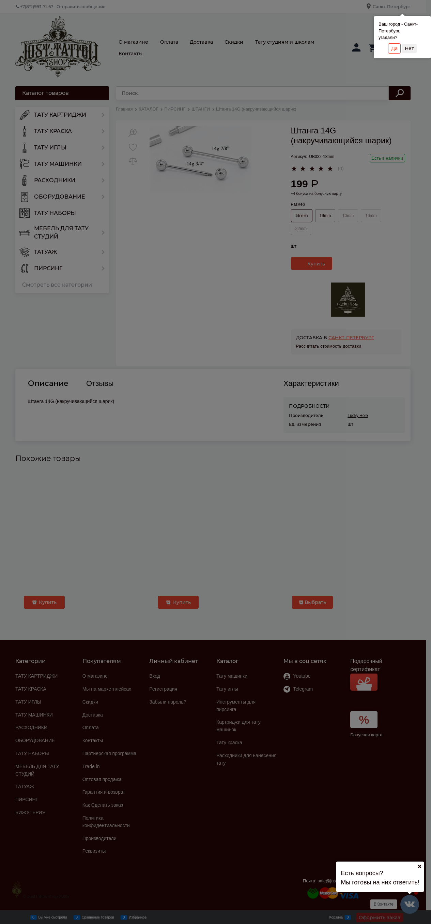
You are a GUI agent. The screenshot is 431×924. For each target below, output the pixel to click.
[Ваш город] (419, 866)
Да (394, 48)
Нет (409, 48)
